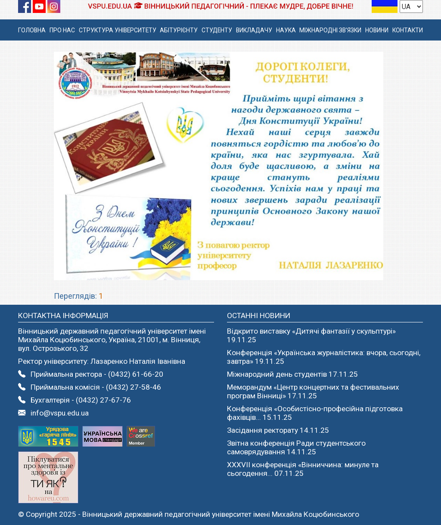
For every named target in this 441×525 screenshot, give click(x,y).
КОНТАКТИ (407, 30)
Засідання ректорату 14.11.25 (278, 430)
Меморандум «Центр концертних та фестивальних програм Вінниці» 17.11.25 (313, 391)
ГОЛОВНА (32, 30)
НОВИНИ (376, 30)
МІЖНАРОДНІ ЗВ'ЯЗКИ (330, 30)
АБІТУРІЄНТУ (179, 30)
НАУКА (286, 30)
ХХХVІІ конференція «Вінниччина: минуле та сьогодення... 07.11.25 (303, 469)
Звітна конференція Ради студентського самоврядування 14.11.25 (296, 447)
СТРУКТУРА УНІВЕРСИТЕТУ (117, 30)
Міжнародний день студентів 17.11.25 (292, 374)
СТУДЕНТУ (217, 30)
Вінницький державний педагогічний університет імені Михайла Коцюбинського (220, 514)
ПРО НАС (62, 30)
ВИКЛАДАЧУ (254, 30)
